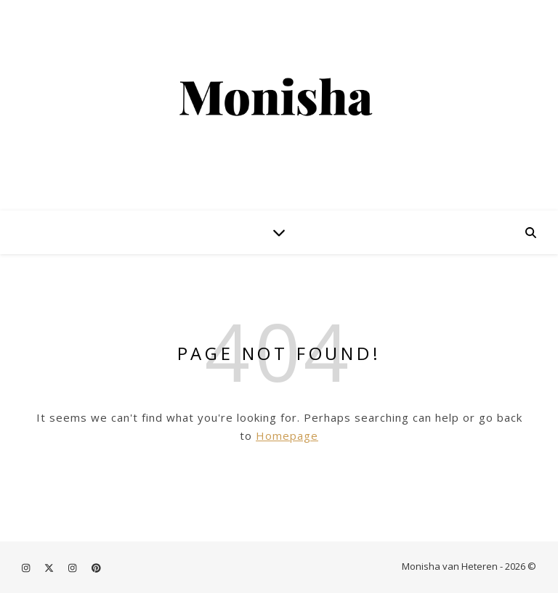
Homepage (287, 435)
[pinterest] (96, 567)
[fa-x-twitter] (50, 567)
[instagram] (27, 567)
